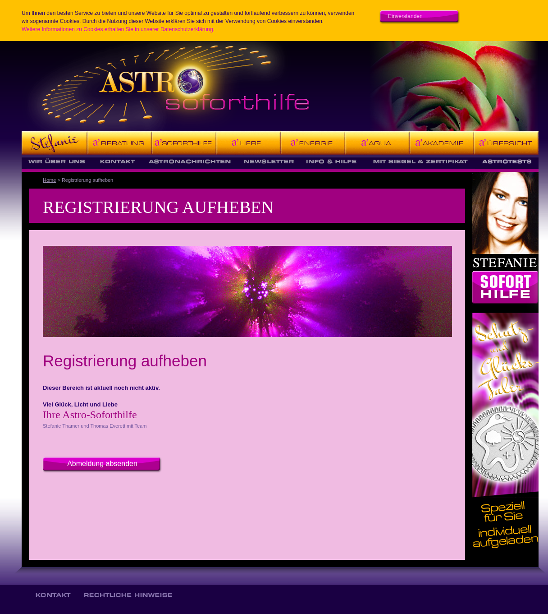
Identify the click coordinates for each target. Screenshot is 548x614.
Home (49, 180)
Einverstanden (405, 16)
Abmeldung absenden (102, 463)
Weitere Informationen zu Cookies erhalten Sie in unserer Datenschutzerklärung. (118, 29)
